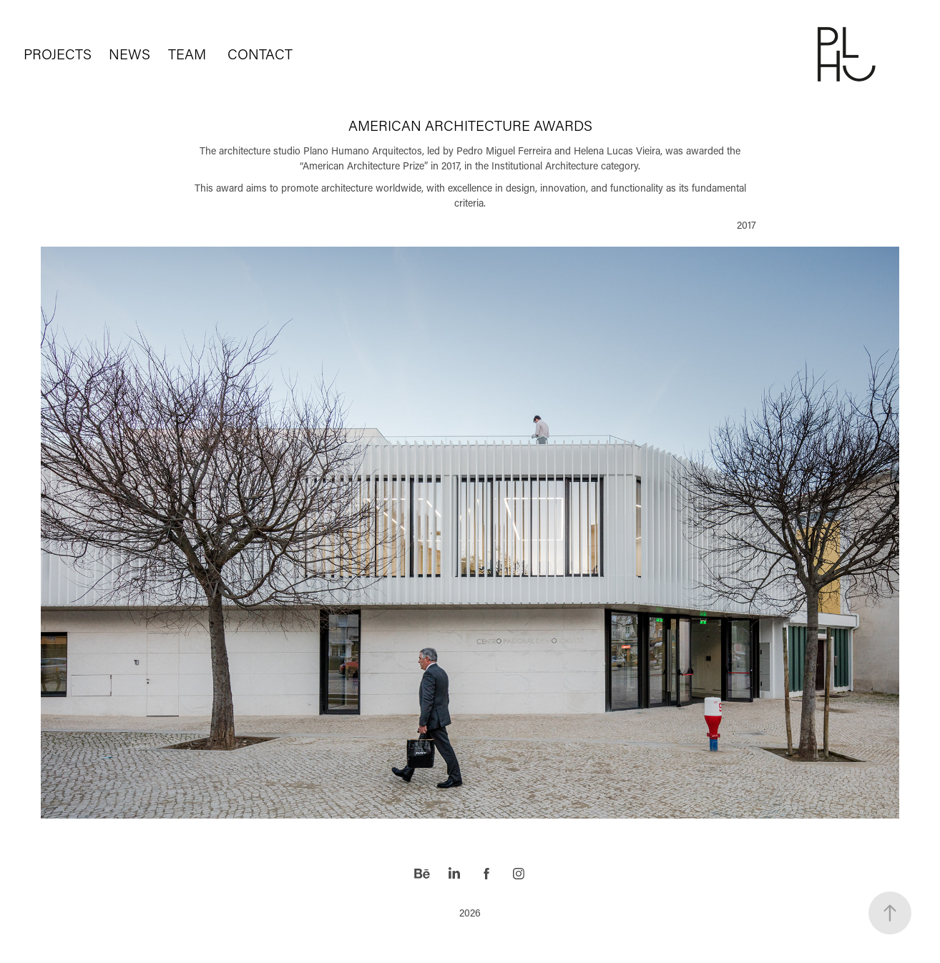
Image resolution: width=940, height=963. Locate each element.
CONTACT (260, 53)
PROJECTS (58, 53)
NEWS (129, 53)
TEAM (187, 53)
